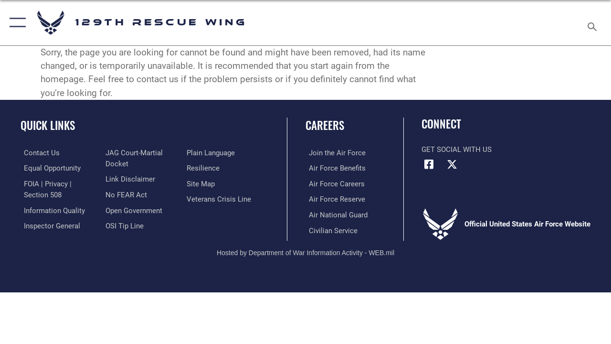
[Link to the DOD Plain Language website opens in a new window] (212, 153)
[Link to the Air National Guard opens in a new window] (335, 213)
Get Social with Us (456, 149)
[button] (15, 22)
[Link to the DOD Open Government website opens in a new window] (132, 209)
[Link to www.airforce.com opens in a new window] (334, 153)
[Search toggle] (594, 22)
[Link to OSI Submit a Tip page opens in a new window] (123, 224)
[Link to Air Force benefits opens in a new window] (334, 167)
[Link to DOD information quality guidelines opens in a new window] (51, 209)
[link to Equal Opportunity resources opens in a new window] (49, 167)
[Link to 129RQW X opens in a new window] (452, 164)
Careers (325, 125)
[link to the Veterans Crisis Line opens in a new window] (220, 198)
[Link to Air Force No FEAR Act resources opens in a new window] (125, 194)
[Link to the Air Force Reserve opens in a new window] (334, 198)
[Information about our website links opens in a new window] (129, 178)
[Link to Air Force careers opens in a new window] (333, 183)
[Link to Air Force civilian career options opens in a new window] (330, 229)
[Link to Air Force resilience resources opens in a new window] (204, 167)
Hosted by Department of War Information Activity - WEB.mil (305, 251)
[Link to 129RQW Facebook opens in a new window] (428, 164)
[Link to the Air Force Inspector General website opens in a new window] (49, 224)
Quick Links (48, 125)
